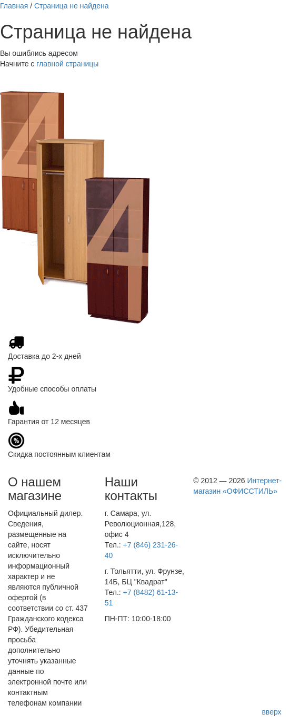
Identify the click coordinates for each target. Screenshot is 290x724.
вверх (271, 712)
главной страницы (67, 64)
